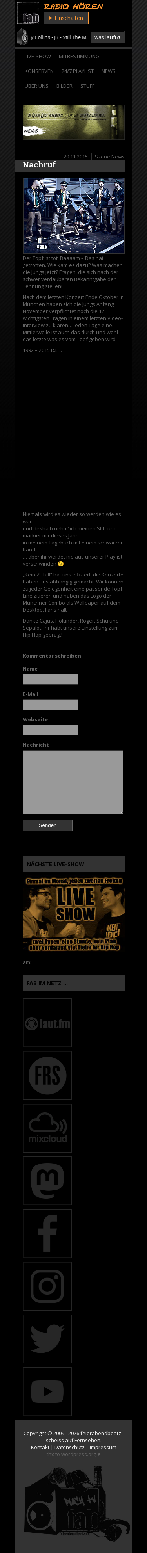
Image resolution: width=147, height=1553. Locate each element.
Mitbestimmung (79, 56)
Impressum (103, 1447)
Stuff (87, 85)
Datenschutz (69, 1447)
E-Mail (30, 693)
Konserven (39, 71)
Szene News (110, 156)
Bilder (64, 85)
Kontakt (40, 1447)
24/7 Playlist (78, 71)
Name (30, 668)
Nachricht (36, 744)
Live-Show (38, 56)
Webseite (35, 719)
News (109, 71)
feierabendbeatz (100, 1433)
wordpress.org (78, 1454)
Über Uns (37, 85)
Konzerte (112, 574)
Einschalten (66, 17)
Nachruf (39, 164)
